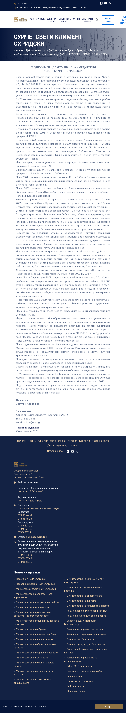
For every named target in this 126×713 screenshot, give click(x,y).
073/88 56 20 (25, 561)
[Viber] (110, 3)
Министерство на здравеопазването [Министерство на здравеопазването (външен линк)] (37, 652)
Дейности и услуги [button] (52, 20)
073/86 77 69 (25, 558)
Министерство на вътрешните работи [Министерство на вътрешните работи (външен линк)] (37, 602)
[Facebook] (101, 3)
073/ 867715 (24, 532)
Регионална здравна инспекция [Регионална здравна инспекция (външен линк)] (85, 629)
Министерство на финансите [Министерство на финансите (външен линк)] (32, 607)
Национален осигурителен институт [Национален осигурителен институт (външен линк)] (87, 610)
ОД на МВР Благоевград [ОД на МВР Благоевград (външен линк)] (80, 666)
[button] (97, 19)
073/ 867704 (25, 529)
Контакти (84, 440)
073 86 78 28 (25, 518)
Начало (18, 50)
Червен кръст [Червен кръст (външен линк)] (74, 676)
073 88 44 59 (25, 515)
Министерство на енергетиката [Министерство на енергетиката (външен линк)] (84, 595)
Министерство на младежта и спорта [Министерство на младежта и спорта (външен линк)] (88, 605)
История (72, 440)
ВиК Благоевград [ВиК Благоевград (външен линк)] (76, 686)
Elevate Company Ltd (70, 709)
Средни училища (49, 54)
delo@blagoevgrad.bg (35, 536)
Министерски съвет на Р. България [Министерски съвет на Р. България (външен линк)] (36, 588)
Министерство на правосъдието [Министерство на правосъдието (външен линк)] (34, 639)
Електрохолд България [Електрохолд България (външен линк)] (80, 681)
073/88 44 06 (25, 555)
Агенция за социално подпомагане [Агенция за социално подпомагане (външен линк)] (86, 634)
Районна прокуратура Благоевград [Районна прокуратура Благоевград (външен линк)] (86, 644)
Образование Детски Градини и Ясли (73, 50)
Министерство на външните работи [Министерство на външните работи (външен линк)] (36, 634)
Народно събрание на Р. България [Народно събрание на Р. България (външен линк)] (35, 583)
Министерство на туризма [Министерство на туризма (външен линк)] (81, 600)
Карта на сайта (100, 440)
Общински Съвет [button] (64, 20)
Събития (43, 440)
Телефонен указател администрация (38, 508)
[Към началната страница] (20, 465)
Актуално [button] (75, 19)
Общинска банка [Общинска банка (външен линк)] (76, 691)
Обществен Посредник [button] (87, 20)
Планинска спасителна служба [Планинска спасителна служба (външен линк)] (84, 671)
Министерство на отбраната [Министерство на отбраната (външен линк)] (32, 629)
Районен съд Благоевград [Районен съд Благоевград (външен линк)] (81, 639)
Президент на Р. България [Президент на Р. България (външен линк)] (31, 578)
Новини (32, 440)
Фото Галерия (58, 440)
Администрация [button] (38, 19)
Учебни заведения (25, 54)
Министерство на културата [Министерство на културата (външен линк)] (32, 657)
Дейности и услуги (37, 50)
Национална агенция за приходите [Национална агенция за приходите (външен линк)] (86, 615)
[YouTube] (106, 3)
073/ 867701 (24, 525)
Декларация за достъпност (63, 445)
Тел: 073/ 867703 (23, 3)
